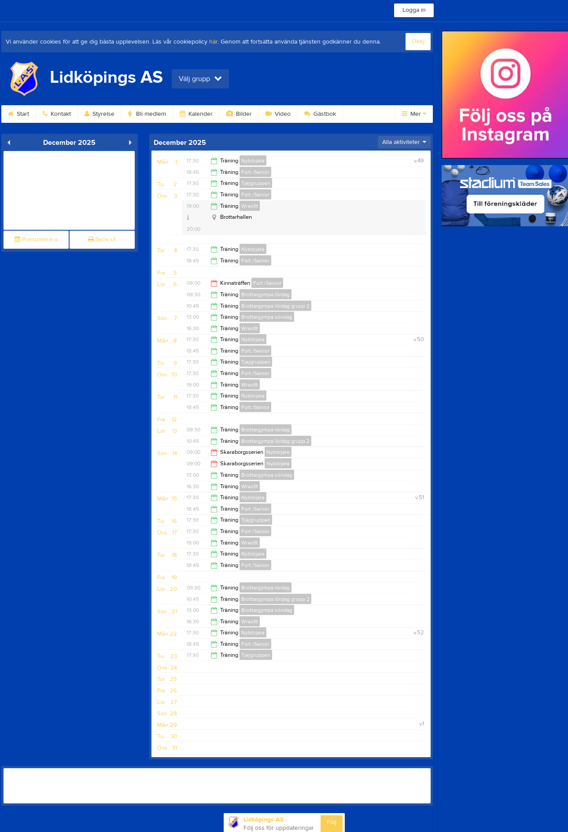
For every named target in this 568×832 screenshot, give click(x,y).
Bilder (239, 114)
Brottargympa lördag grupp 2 (275, 305)
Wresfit (249, 206)
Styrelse (99, 114)
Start (18, 114)
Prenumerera (36, 239)
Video (278, 114)
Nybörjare (253, 160)
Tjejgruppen (255, 183)
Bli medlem (147, 114)
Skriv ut (102, 239)
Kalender (196, 114)
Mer (414, 114)
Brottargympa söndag (266, 316)
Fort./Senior (255, 172)
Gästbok (320, 114)
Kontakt (57, 114)
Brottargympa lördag (265, 294)
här (213, 42)
